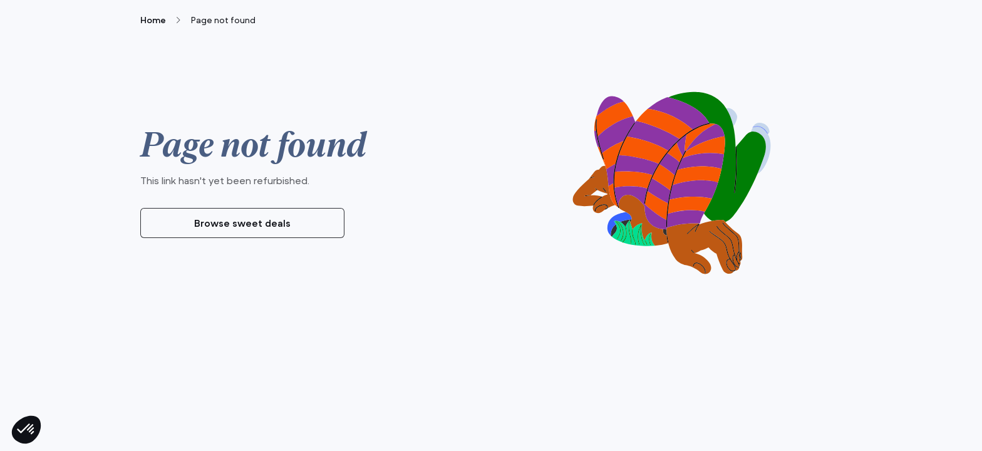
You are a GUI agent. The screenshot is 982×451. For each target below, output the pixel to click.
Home (153, 20)
